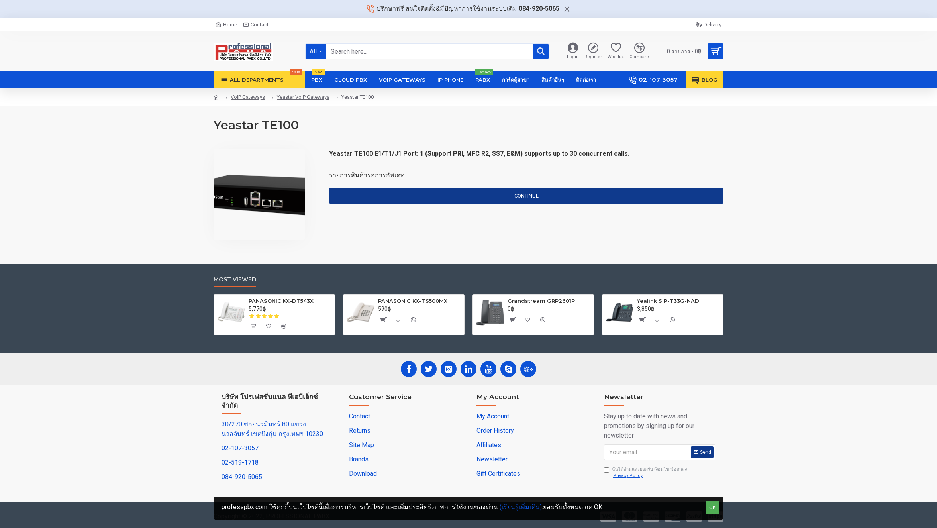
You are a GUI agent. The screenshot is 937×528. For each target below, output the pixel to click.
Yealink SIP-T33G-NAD (668, 301)
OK (712, 507)
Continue (526, 196)
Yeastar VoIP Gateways (303, 97)
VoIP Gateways (248, 97)
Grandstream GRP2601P (541, 301)
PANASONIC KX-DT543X (281, 301)
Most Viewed (235, 279)
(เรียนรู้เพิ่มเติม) (521, 507)
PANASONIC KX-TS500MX (412, 301)
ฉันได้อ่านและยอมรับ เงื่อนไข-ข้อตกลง (645, 473)
